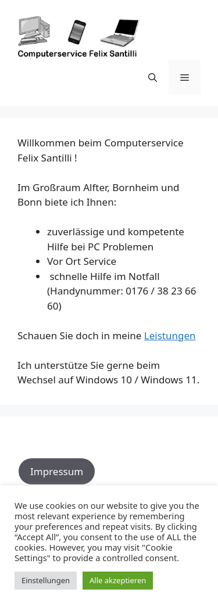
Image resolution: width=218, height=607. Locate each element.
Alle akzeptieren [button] (118, 580)
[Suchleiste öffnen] (153, 77)
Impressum (56, 471)
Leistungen (170, 335)
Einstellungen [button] (46, 580)
